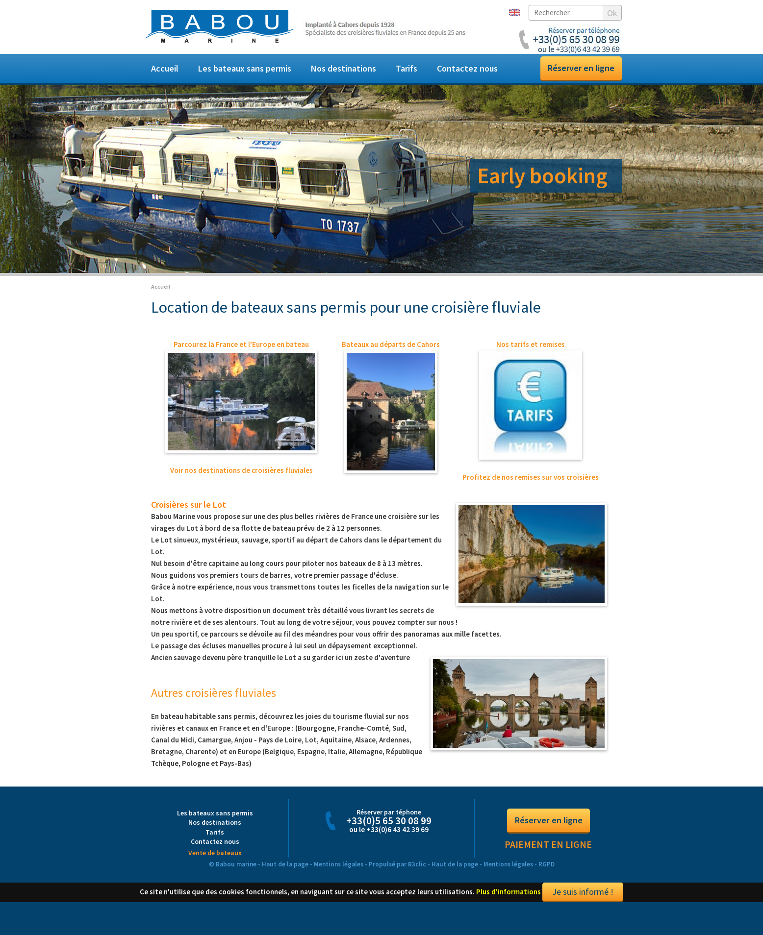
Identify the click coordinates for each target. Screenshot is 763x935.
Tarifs (406, 68)
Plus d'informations (508, 902)
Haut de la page (285, 875)
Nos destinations (343, 68)
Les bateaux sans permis (244, 68)
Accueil (164, 68)
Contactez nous (467, 68)
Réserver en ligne (581, 68)
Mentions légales (338, 875)
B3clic (417, 875)
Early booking (542, 175)
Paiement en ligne (548, 855)
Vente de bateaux (215, 863)
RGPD (546, 875)
